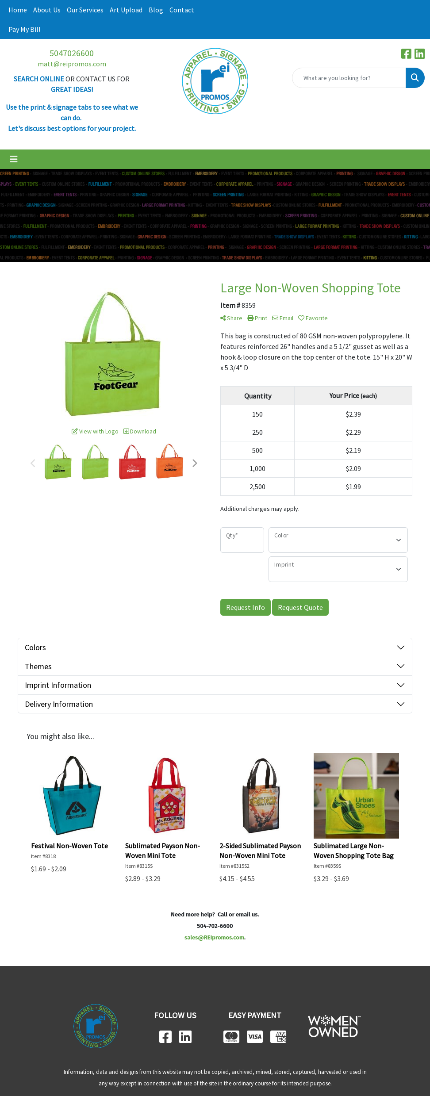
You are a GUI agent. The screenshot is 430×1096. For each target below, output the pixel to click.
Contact (181, 9)
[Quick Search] (349, 78)
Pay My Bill (24, 29)
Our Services (85, 9)
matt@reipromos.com (72, 63)
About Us (47, 9)
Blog (156, 9)
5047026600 (72, 52)
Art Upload (126, 9)
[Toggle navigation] (13, 159)
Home (17, 9)
